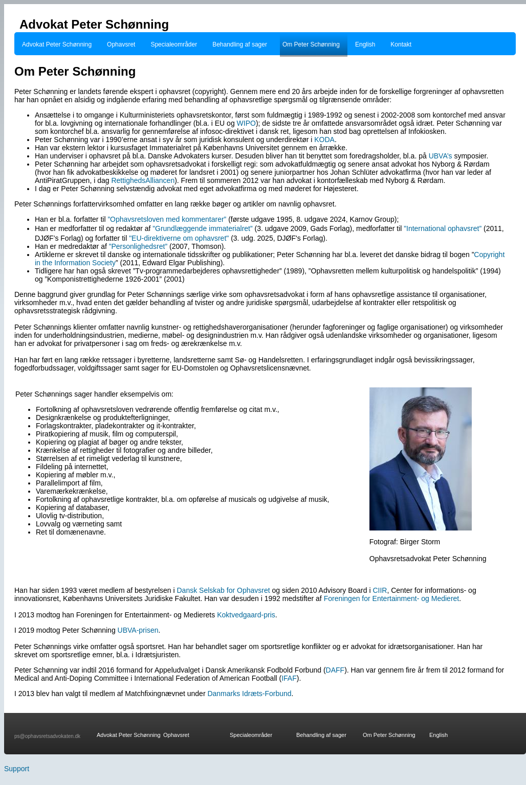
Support (16, 769)
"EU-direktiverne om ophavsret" (179, 238)
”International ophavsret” (442, 228)
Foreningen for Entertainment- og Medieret (391, 598)
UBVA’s (441, 156)
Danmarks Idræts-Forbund (249, 693)
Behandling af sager (239, 44)
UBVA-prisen (138, 630)
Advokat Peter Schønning (57, 44)
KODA (324, 139)
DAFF (335, 670)
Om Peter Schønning (311, 44)
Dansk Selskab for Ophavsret (224, 590)
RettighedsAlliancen (142, 180)
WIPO (246, 123)
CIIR (379, 590)
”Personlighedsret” (138, 246)
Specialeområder (173, 44)
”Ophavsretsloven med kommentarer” (166, 219)
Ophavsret (121, 44)
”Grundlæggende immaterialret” (202, 228)
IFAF (289, 678)
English (365, 44)
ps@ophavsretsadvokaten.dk (47, 736)
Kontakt (400, 44)
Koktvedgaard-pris (246, 615)
